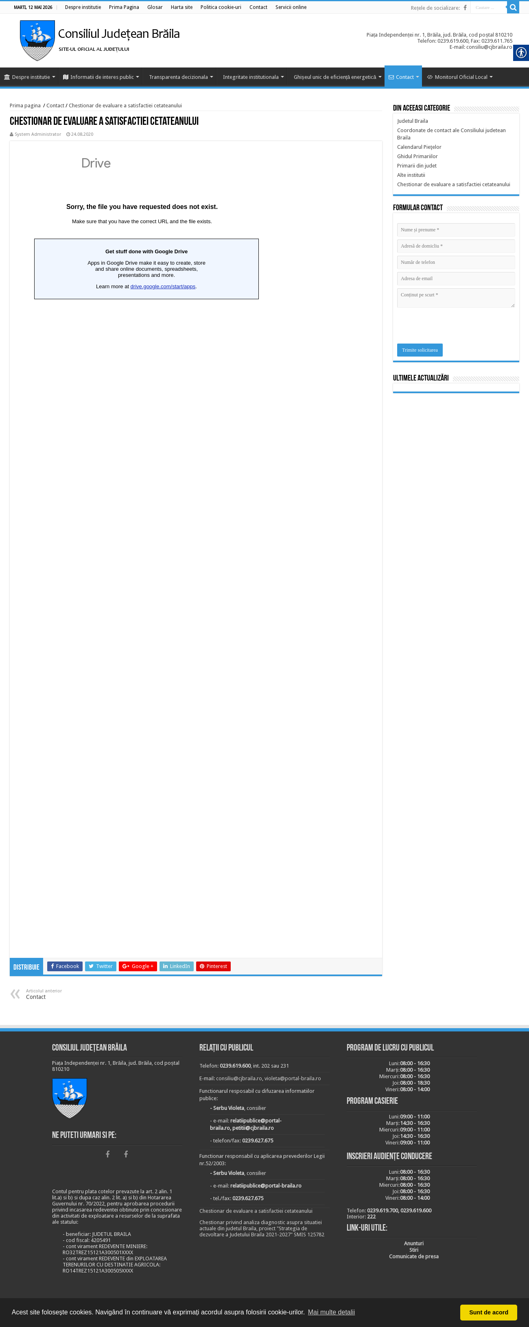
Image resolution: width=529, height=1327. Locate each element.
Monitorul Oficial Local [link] (457, 77)
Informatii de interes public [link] (98, 77)
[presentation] (459, 328)
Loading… (142, 550)
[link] (83, 7)
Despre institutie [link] (27, 77)
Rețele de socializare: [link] (435, 8)
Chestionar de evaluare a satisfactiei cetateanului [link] (125, 105)
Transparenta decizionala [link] (178, 77)
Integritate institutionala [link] (251, 77)
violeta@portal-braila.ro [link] (292, 1078)
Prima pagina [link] (25, 105)
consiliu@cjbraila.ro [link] (239, 1078)
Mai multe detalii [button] (331, 1312)
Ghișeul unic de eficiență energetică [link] (335, 77)
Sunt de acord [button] (488, 1312)
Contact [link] (401, 77)
